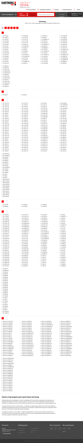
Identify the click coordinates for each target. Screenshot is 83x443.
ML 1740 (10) (25, 111)
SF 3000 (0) (43, 243)
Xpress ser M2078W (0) (46, 326)
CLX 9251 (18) (6, 76)
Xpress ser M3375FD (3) (66, 331)
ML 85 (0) (5, 176)
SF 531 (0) (63, 252)
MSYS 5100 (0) (6, 179)
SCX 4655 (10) (6, 264)
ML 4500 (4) (63, 127)
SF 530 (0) (63, 250)
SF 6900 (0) (5, 292)
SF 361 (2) (63, 221)
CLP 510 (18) (25, 37)
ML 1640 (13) (6, 134)
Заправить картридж (45, 9)
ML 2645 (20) (44, 128)
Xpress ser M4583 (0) (8, 375)
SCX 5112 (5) (25, 237)
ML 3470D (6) (64, 103)
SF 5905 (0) (5, 277)
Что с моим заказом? (61, 15)
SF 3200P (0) (44, 252)
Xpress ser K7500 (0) (27, 328)
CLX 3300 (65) (64, 39)
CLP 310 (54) (6, 41)
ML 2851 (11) (44, 132)
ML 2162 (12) (25, 139)
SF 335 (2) (43, 260)
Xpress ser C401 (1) (7, 333)
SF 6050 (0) (5, 280)
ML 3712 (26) (64, 120)
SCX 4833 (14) (25, 231)
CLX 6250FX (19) (64, 54)
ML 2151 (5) (25, 134)
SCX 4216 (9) (6, 240)
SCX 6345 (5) (44, 218)
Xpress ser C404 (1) (7, 335)
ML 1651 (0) (5, 140)
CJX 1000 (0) (5, 36)
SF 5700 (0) (5, 272)
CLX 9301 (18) (6, 81)
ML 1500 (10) (6, 118)
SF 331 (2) (43, 257)
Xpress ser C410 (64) (7, 338)
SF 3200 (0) (43, 250)
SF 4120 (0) (63, 235)
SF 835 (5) (5, 309)
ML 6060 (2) (5, 162)
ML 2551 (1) (44, 120)
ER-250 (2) (5, 95)
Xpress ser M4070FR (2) (8, 358)
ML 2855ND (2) (44, 137)
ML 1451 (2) (5, 117)
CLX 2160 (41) (44, 56)
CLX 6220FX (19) (64, 49)
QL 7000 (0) (44, 204)
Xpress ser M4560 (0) (8, 372)
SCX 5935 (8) (25, 257)
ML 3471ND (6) (64, 108)
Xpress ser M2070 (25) (27, 342)
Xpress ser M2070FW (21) (28, 345)
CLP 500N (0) (25, 36)
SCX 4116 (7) (6, 237)
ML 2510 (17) (44, 108)
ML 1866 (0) (25, 120)
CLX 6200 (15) (64, 44)
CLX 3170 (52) (44, 59)
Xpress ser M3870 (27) (66, 340)
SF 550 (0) (63, 255)
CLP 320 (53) (6, 44)
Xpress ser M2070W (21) (27, 347)
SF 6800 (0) (5, 291)
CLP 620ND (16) (25, 61)
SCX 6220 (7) (25, 264)
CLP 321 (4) (5, 46)
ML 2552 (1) (44, 122)
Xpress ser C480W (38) (8, 348)
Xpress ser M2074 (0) (27, 350)
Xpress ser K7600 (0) (27, 330)
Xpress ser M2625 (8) (46, 330)
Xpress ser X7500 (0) (7, 389)
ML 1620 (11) (6, 127)
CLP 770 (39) (44, 49)
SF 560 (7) (63, 262)
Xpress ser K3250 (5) (7, 352)
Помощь (56, 9)
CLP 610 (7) (24, 53)
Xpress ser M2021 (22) (27, 335)
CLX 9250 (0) (6, 74)
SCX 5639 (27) (25, 250)
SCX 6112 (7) (25, 259)
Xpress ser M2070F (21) (27, 343)
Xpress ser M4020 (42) (66, 347)
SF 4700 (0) (63, 245)
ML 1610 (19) (6, 123)
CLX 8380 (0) (63, 61)
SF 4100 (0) (63, 233)
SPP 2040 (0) (6, 313)
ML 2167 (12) (25, 144)
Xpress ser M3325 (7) (66, 324)
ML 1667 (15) (6, 149)
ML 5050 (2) (63, 147)
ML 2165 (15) (25, 142)
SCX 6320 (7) (44, 214)
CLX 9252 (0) (6, 79)
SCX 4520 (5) (6, 250)
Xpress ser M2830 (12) (46, 343)
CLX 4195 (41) (64, 42)
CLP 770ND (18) (45, 51)
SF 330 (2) (43, 255)
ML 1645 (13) (6, 137)
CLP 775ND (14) (45, 54)
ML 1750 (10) (25, 113)
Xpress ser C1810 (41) (8, 321)
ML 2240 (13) (25, 147)
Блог (32, 432)
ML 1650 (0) (5, 139)
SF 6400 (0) (5, 284)
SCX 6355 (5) (44, 220)
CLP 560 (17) (25, 48)
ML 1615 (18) (6, 125)
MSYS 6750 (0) (6, 184)
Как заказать (21, 430)
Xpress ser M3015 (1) (46, 355)
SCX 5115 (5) (25, 238)
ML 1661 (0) (5, 144)
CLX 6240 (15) (64, 51)
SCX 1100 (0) (6, 216)
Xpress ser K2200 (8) (7, 350)
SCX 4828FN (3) (25, 230)
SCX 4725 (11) (25, 214)
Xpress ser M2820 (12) (46, 338)
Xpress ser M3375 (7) (66, 330)
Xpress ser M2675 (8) (46, 335)
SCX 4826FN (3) (25, 226)
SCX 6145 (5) (25, 262)
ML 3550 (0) (63, 113)
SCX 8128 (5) (44, 235)
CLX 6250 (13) (64, 53)
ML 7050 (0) (5, 170)
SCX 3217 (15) (6, 225)
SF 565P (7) (5, 268)
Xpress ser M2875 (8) (46, 348)
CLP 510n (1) (25, 39)
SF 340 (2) (43, 264)
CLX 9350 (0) (6, 84)
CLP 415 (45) (6, 61)
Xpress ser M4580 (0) (8, 373)
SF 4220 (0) (63, 238)
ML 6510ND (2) (6, 167)
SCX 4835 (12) (25, 233)
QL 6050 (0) (24, 204)
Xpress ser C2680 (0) (7, 328)
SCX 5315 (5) (25, 242)
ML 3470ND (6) (64, 105)
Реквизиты (33, 430)
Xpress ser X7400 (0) (7, 387)
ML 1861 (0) (25, 117)
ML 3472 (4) (63, 110)
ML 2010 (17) (25, 127)
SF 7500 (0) (5, 301)
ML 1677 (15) (25, 108)
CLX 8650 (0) (6, 67)
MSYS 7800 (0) (6, 193)
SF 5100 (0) (63, 247)
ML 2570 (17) (44, 123)
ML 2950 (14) (44, 139)
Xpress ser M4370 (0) (8, 368)
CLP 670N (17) (44, 42)
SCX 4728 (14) (25, 218)
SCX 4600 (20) (6, 254)
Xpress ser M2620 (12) (46, 328)
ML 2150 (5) (25, 132)
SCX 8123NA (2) (45, 231)
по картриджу (31, 15)
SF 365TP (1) (63, 225)
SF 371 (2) (63, 228)
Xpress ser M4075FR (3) (8, 363)
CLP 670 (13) (44, 41)
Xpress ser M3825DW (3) (66, 336)
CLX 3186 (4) (63, 37)
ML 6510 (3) (5, 165)
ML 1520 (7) (5, 122)
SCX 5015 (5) (25, 235)
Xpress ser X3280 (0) (7, 380)
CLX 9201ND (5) (6, 73)
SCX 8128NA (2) (45, 237)
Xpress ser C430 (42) (7, 340)
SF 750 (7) (5, 299)
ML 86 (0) (5, 177)
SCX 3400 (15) (6, 228)
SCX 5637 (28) (25, 249)
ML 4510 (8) (63, 128)
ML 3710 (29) (64, 118)
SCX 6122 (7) (25, 260)
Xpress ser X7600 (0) (7, 390)
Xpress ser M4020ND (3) (66, 348)
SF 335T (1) (43, 262)
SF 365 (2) (63, 223)
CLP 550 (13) (25, 44)
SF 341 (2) (43, 266)
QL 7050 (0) (44, 206)
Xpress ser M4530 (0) (8, 370)
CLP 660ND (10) (45, 39)
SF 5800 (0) (5, 274)
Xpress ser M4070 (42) (66, 355)
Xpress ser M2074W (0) (27, 355)
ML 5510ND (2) (6, 155)
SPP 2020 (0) (6, 311)
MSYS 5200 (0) (6, 182)
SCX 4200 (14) (6, 238)
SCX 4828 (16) (25, 228)
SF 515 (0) (63, 249)
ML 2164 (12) (25, 140)
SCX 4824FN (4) (25, 223)
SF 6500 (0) (5, 287)
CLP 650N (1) (44, 36)
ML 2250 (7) (44, 103)
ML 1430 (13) (6, 111)
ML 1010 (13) (6, 103)
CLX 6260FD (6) (64, 58)
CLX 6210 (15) (64, 46)
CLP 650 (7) (24, 63)
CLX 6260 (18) (64, 56)
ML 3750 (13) (64, 122)
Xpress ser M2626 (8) (46, 331)
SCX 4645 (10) (6, 260)
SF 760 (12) (5, 304)
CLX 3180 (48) (44, 63)
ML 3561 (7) (63, 117)
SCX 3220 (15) (6, 226)
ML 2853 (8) (44, 134)
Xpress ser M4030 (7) (66, 353)
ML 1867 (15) (25, 122)
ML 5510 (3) (63, 151)
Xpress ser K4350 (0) (27, 324)
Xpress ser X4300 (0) (7, 385)
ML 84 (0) (5, 174)
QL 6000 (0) (5, 206)
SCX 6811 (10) (44, 225)
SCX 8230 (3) (44, 240)
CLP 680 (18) (44, 46)
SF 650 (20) (5, 285)
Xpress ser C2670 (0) (7, 326)
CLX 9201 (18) (6, 69)
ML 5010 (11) (64, 140)
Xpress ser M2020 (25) (27, 331)
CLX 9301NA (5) (6, 83)
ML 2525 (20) (44, 111)
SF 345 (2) (63, 214)
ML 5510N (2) (6, 153)
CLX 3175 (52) (44, 61)
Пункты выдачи (32, 9)
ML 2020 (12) (25, 130)
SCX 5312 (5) (25, 240)
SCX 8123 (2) (44, 230)
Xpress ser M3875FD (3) (66, 343)
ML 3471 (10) (64, 106)
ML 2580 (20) (44, 127)
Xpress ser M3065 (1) (66, 321)
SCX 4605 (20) (6, 255)
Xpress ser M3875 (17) (66, 342)
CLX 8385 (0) (63, 63)
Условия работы (35, 428)
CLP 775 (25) (44, 53)
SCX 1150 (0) (6, 218)
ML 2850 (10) (44, 130)
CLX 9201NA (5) (6, 71)
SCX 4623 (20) (6, 259)
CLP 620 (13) (25, 59)
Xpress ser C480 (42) (7, 345)
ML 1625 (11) (6, 128)
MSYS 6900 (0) (6, 188)
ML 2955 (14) (44, 140)
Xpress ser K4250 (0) (27, 321)
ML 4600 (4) (63, 137)
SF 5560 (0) (63, 260)
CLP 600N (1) (25, 51)
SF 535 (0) (63, 254)
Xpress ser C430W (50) (8, 342)
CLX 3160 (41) (44, 58)
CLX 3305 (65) (64, 41)
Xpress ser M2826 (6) (46, 342)
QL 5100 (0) (5, 204)
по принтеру (31, 13)
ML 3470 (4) (44, 151)
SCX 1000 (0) (6, 214)
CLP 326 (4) (5, 49)
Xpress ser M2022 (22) (27, 336)
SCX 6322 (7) (44, 216)
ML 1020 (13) (6, 105)
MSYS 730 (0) (6, 191)
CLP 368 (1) (5, 59)
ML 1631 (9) (5, 132)
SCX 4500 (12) (6, 247)
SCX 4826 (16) (25, 225)
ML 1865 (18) (25, 118)
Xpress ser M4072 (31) (8, 360)
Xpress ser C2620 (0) (7, 324)
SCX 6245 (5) (25, 266)
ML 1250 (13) (6, 110)
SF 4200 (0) (63, 237)
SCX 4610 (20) (6, 257)
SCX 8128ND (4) (45, 238)
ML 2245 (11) (25, 151)
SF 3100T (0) (44, 249)
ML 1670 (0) (5, 151)
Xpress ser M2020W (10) (27, 333)
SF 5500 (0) (63, 257)
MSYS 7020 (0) (6, 189)
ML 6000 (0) (5, 157)
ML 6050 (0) (5, 160)
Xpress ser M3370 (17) (66, 328)
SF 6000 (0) (5, 279)
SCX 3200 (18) (6, 220)
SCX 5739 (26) (25, 254)
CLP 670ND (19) (45, 44)
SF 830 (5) (5, 308)
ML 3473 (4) (63, 111)
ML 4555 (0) (63, 135)
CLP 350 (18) (6, 51)
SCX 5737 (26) (25, 252)
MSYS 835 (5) (6, 196)
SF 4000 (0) (63, 231)
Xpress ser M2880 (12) (46, 352)
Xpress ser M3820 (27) (66, 333)
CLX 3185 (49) (64, 36)
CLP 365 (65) (6, 58)
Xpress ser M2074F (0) (27, 352)
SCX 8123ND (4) (45, 233)
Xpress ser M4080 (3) (8, 365)
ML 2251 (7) (44, 105)
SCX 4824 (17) (25, 221)
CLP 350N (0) (6, 53)
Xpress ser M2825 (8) (46, 340)
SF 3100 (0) (43, 245)
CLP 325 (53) (6, 48)
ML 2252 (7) (44, 106)
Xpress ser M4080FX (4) (8, 367)
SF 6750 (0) (5, 289)
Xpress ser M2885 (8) (46, 353)
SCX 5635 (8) (25, 247)
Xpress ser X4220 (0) (7, 382)
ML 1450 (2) (5, 115)
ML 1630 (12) (6, 130)
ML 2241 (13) (25, 149)
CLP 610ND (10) (25, 56)
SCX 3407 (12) (6, 231)
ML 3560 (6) (63, 115)
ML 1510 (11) (6, 120)
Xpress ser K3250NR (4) (8, 353)
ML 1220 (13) (6, 108)
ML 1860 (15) (25, 115)
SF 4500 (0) (63, 243)
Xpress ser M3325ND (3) (66, 326)
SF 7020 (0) (5, 296)
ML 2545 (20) (44, 117)
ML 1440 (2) (5, 113)
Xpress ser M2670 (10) (46, 333)
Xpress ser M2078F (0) (46, 323)
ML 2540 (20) (44, 113)
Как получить (21, 432)
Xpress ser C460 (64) (7, 343)
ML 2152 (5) (25, 135)
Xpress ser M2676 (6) (46, 336)
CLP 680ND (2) (44, 48)
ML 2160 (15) (25, 137)
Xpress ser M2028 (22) (27, 340)
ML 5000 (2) (63, 139)
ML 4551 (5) (63, 134)
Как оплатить (21, 428)
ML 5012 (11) (64, 142)
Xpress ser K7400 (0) (27, 326)
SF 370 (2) (63, 226)
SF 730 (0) (5, 297)
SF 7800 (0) (5, 306)
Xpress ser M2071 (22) (27, 348)
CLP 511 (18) (25, 41)
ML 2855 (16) (44, 135)
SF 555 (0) (63, 259)
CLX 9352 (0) (6, 86)
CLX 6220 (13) (64, 48)
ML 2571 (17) (44, 125)
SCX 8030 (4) (44, 226)
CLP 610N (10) (25, 54)
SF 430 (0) (63, 240)
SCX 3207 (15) (6, 223)
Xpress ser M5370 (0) (8, 377)
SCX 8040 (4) (44, 228)
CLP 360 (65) (6, 56)
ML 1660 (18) (6, 142)
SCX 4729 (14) (25, 220)
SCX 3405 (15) (6, 230)
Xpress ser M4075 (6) (8, 361)
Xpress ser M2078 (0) (46, 321)
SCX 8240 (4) (44, 242)
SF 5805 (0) (5, 275)
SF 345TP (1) (63, 216)
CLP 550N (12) (25, 46)
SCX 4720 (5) (6, 266)
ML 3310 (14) (44, 147)
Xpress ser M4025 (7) (66, 350)
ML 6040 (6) (5, 159)
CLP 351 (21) (6, 54)
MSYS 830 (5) (6, 194)
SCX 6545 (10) (44, 221)
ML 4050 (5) (63, 123)
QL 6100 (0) (24, 206)
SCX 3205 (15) (6, 221)
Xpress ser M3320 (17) (66, 323)
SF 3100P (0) (44, 247)
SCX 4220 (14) (6, 242)
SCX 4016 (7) (6, 233)
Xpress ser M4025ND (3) (66, 352)
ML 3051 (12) (44, 144)
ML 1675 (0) (25, 105)
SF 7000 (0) (5, 294)
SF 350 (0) (63, 218)
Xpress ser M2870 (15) (46, 347)
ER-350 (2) (24, 95)
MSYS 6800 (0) (6, 186)
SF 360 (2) (63, 220)
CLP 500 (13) (6, 63)
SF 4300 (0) (63, 242)
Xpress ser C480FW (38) (8, 347)
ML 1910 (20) (25, 123)
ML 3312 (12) (44, 149)
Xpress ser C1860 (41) (8, 323)
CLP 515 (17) (25, 42)
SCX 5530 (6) (25, 245)
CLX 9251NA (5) (6, 78)
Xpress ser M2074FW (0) (27, 353)
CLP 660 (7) (44, 37)
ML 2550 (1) (44, 118)
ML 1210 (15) (6, 106)
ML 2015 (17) (25, 128)
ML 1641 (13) (6, 135)
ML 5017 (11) (64, 145)
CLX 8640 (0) (6, 66)
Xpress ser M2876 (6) (46, 350)
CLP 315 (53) (6, 42)
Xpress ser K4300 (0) (27, 323)
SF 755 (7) (5, 303)
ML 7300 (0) (5, 172)
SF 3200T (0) (44, 254)
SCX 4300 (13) (6, 243)
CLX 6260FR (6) (64, 59)
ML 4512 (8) (63, 130)
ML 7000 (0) (5, 169)
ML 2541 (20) (44, 115)
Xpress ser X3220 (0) (7, 378)
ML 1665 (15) (6, 145)
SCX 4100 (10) (6, 235)
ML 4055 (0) (63, 125)
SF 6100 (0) (5, 282)
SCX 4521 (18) (6, 252)
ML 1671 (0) (25, 103)
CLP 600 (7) (24, 49)
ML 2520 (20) (44, 110)
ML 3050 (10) (44, 142)
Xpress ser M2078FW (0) (47, 324)
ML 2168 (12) (25, 145)
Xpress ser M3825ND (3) (66, 338)
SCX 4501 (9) (6, 249)
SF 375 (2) (63, 230)
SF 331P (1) (44, 259)
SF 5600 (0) (63, 264)
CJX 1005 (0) (5, 37)
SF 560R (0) (63, 266)
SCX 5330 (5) (25, 243)
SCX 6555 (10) (44, 223)
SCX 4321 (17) (6, 245)
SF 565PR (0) (6, 270)
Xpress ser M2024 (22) (27, 338)
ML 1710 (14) (25, 110)
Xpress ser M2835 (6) (46, 345)
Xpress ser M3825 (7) (66, 335)
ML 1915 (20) (25, 125)
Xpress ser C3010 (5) (7, 330)
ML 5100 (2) (63, 149)
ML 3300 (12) (44, 145)
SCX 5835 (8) (25, 255)
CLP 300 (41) (6, 39)
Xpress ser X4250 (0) (7, 384)
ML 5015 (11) (64, 144)
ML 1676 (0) (25, 106)
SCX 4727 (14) (25, 216)
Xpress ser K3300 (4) (7, 355)
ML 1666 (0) (5, 147)
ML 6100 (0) (5, 164)
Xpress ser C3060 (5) (7, 331)
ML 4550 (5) (63, 132)
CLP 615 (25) (25, 58)
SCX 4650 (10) (6, 262)
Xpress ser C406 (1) (7, 336)
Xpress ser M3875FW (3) (66, 345)
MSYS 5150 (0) (6, 181)
